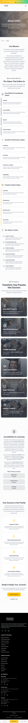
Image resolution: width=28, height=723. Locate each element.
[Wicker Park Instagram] (4, 684)
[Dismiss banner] (25, 2)
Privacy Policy (9, 717)
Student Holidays (4, 657)
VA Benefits (3, 650)
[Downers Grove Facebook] (2, 695)
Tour (4, 721)
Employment (3, 668)
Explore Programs (14, 594)
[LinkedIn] (8, 630)
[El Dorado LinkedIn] (7, 705)
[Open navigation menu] (25, 6)
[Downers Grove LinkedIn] (7, 695)
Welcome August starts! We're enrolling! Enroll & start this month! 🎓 (13, 2)
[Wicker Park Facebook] (2, 684)
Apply (14, 721)
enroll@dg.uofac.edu (5, 691)
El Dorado (3, 697)
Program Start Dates (5, 652)
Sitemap (2, 670)
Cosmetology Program (5, 639)
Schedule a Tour (14, 599)
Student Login (4, 659)
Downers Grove (4, 687)
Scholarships (3, 648)
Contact (23, 721)
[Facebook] (2, 630)
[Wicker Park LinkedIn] (7, 684)
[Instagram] (5, 630)
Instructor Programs (5, 642)
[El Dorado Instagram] (4, 705)
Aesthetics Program (5, 641)
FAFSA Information (5, 646)
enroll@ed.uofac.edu (5, 702)
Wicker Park (3, 676)
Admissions (3, 644)
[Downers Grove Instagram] (4, 695)
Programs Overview (5, 637)
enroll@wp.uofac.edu (6, 680)
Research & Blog (4, 663)
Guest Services (4, 661)
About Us (3, 665)
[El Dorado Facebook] (2, 705)
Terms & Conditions (18, 717)
